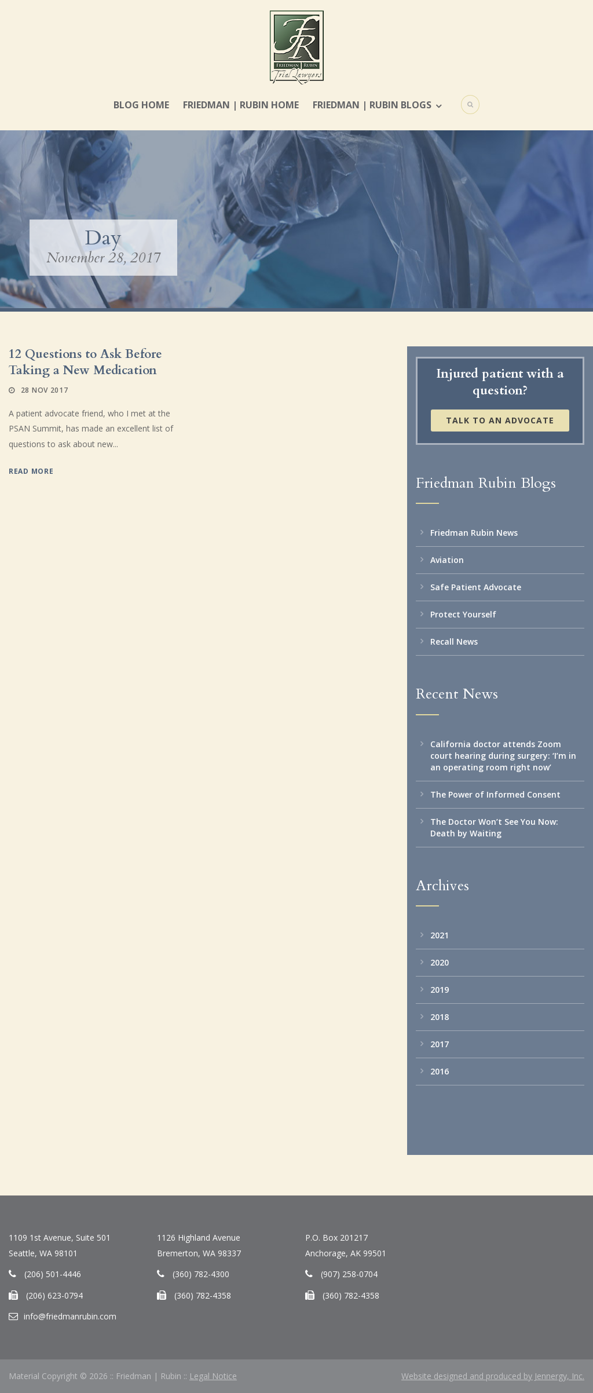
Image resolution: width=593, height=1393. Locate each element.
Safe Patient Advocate (475, 587)
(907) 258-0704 (349, 1273)
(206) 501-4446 (52, 1273)
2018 (439, 1016)
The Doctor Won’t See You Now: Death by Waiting (494, 827)
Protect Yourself (463, 614)
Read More (31, 471)
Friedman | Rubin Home (241, 104)
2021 (439, 935)
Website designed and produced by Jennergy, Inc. (492, 1375)
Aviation (447, 559)
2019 (439, 989)
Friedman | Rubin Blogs (372, 104)
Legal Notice (213, 1375)
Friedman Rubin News (474, 532)
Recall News (454, 641)
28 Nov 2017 (44, 390)
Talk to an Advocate (500, 420)
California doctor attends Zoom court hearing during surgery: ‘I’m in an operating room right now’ (503, 755)
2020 (439, 962)
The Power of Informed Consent (495, 794)
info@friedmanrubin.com (70, 1316)
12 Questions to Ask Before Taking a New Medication (85, 362)
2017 (439, 1044)
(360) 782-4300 (201, 1273)
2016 (439, 1071)
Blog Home (141, 104)
